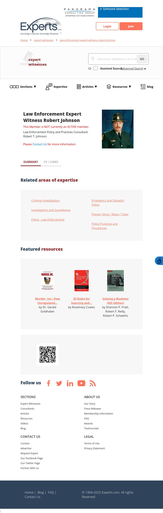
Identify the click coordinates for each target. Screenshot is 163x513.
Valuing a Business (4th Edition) (115, 301)
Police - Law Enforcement (47, 220)
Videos (24, 423)
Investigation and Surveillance (50, 210)
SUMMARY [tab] (30, 162)
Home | (30, 492)
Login (107, 26)
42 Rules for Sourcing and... (81, 301)
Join (131, 26)
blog (150, 87)
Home (24, 40)
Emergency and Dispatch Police (108, 203)
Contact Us (39, 144)
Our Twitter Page (30, 463)
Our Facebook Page (32, 458)
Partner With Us (30, 468)
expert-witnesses (44, 40)
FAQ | (52, 492)
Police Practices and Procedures (105, 226)
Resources (119, 87)
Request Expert (29, 453)
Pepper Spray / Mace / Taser (110, 214)
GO (142, 59)
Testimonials (91, 428)
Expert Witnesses (30, 403)
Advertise (26, 448)
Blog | (42, 492)
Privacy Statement (94, 448)
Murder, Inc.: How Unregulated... (47, 301)
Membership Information (98, 413)
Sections (26, 87)
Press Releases (92, 408)
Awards (88, 423)
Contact (25, 443)
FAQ (86, 418)
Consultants (27, 408)
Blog (23, 428)
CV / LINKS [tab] (51, 162)
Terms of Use (91, 443)
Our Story (89, 403)
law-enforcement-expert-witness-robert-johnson (87, 40)
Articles (88, 87)
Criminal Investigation (45, 200)
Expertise (60, 87)
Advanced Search (132, 68)
